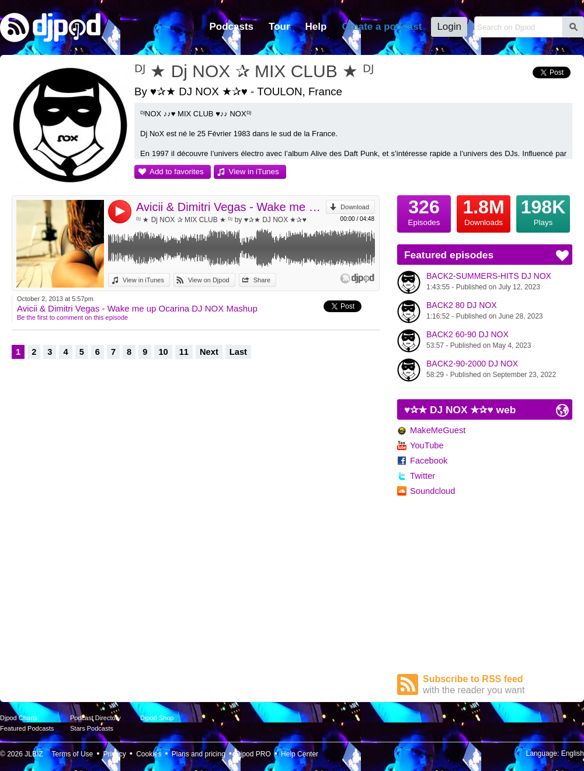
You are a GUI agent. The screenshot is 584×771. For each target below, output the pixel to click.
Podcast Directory (95, 717)
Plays (543, 211)
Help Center (299, 754)
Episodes (424, 211)
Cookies (148, 754)
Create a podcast (382, 26)
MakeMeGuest (437, 430)
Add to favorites (177, 171)
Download (354, 206)
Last (238, 352)
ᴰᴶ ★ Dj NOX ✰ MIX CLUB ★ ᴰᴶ (254, 71)
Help (316, 26)
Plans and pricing (198, 754)
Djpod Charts (18, 717)
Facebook (428, 460)
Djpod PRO (253, 754)
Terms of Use (72, 754)
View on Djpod (209, 279)
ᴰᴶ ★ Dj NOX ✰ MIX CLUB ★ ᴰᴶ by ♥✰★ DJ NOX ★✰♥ (221, 220)
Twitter (422, 475)
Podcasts (231, 26)
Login (449, 26)
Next (209, 352)
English (572, 753)
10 (163, 352)
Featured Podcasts (27, 728)
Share (261, 279)
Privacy (114, 754)
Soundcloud (432, 491)
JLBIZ (34, 754)
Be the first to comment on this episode (72, 317)
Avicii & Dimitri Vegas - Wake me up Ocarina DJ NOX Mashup (231, 206)
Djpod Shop (157, 717)
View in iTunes (254, 171)
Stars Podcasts (91, 728)
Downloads (483, 211)
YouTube (427, 445)
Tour (279, 26)
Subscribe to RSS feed (497, 685)
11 (184, 352)
